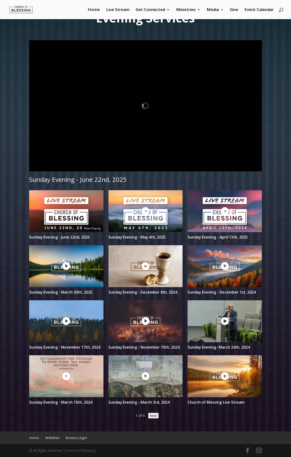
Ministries (186, 10)
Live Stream (117, 10)
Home (94, 10)
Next (153, 415)
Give (234, 10)
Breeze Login (76, 437)
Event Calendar (259, 10)
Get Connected (150, 10)
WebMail (52, 437)
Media (213, 10)
